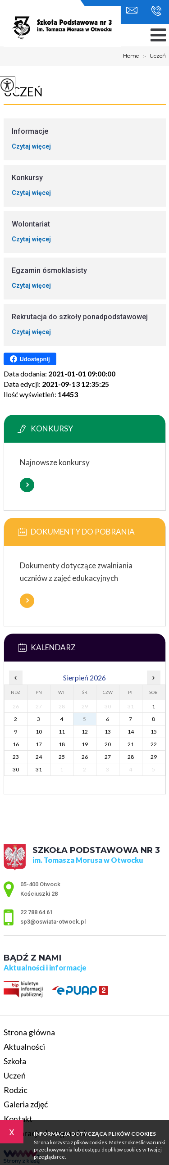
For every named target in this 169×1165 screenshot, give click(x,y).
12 (85, 731)
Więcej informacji (27, 485)
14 (131, 731)
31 (39, 769)
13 (108, 731)
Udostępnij (30, 359)
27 (108, 756)
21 (131, 744)
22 (154, 744)
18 (62, 744)
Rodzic (15, 1090)
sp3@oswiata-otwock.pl (131, 10)
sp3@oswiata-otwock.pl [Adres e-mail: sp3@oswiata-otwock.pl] (53, 921)
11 (62, 731)
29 (154, 756)
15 (154, 731)
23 (16, 756)
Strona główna (29, 1032)
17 (39, 744)
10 (39, 731)
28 (131, 756)
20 (108, 744)
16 (16, 744)
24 (39, 756)
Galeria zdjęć (26, 1104)
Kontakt (18, 1119)
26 (85, 756)
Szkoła (15, 1061)
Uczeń (152, 56)
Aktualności (24, 1047)
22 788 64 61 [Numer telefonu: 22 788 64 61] (36, 912)
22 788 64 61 (156, 10)
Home (131, 56)
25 (62, 756)
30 (16, 769)
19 (85, 744)
